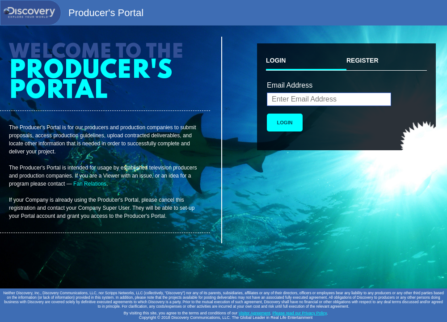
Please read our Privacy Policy (300, 313)
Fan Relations (89, 184)
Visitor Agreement (254, 313)
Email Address (289, 85)
